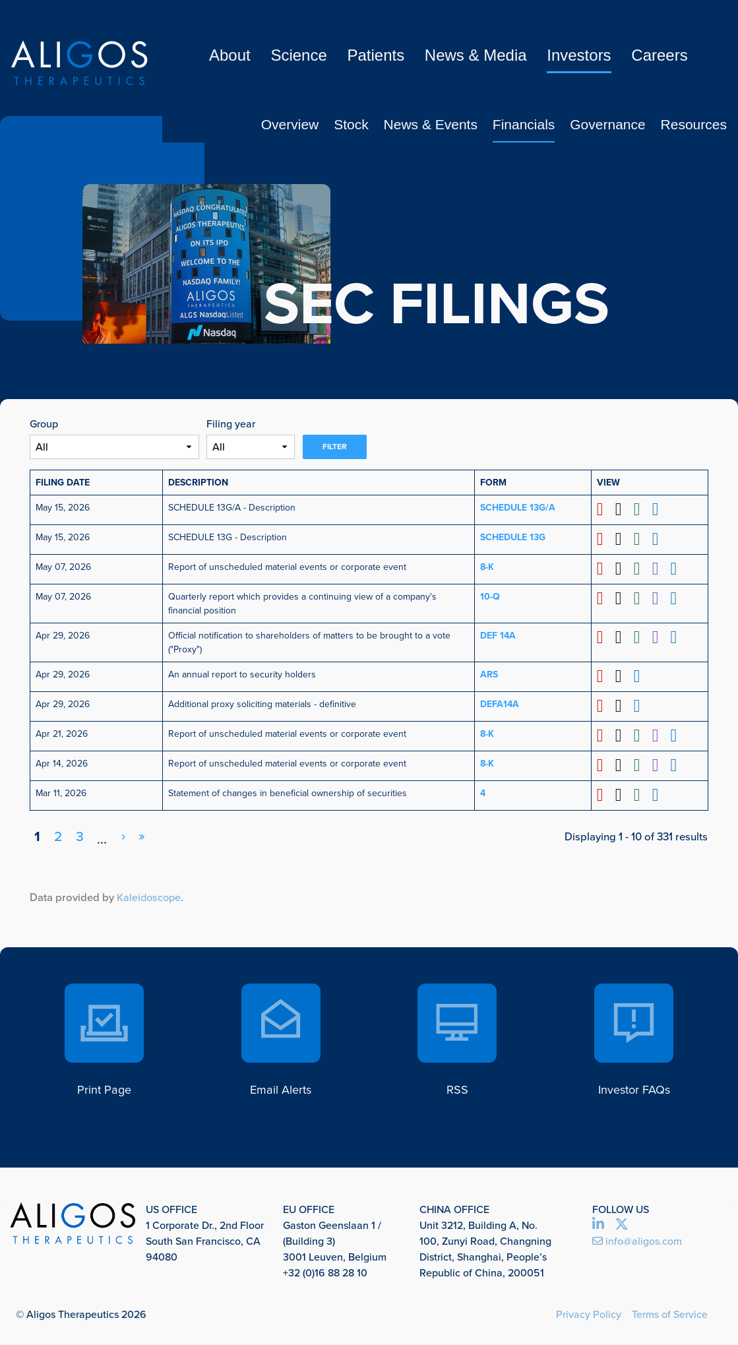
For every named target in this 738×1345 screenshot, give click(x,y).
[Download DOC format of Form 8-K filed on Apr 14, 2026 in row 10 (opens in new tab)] (623, 763)
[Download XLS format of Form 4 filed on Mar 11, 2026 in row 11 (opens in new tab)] (641, 792)
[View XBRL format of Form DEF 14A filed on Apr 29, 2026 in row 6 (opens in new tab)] (659, 636)
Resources (694, 124)
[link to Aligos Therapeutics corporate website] (79, 62)
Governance (607, 124)
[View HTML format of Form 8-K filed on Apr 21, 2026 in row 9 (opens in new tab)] (677, 733)
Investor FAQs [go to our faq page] (634, 1084)
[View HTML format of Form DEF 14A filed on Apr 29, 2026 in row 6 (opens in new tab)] (677, 636)
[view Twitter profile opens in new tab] (625, 1221)
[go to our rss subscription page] (457, 1018)
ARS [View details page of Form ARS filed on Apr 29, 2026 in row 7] (489, 673)
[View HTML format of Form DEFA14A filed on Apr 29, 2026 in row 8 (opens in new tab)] (641, 704)
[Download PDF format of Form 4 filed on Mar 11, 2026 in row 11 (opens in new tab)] (606, 792)
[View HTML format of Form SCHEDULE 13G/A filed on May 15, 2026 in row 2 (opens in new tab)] (659, 509)
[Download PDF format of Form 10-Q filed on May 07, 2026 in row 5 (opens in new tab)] (606, 597)
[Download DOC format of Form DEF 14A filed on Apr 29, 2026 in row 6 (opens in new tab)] (623, 636)
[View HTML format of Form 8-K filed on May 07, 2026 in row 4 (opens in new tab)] (677, 568)
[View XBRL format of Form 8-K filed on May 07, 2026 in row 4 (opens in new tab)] (659, 568)
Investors (579, 55)
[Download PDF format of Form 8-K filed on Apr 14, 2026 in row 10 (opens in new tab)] (606, 763)
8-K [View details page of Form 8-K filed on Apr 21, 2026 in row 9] (487, 731)
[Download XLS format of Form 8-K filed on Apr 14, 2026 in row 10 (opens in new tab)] (641, 763)
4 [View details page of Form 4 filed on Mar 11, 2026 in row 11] (482, 790)
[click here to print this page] (104, 1018)
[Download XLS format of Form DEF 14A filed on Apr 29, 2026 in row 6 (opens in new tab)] (641, 636)
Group (44, 423)
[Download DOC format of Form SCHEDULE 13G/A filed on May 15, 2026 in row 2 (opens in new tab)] (623, 509)
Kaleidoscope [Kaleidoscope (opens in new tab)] (150, 893)
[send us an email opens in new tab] (660, 1237)
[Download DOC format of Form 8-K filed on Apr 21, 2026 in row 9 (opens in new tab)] (623, 733)
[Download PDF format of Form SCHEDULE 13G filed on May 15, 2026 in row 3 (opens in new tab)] (606, 539)
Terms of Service (670, 1310)
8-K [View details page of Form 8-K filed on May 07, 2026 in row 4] (487, 566)
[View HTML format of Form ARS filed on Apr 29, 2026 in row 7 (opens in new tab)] (641, 675)
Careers (659, 55)
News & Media (476, 55)
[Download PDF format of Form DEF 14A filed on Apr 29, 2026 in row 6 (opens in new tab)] (606, 636)
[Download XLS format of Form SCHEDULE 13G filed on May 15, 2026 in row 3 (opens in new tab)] (641, 539)
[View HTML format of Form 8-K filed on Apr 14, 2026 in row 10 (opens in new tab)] (677, 763)
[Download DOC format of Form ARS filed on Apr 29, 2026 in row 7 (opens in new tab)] (623, 675)
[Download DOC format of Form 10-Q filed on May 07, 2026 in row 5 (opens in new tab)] (623, 597)
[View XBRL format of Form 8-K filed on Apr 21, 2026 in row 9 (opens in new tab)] (659, 733)
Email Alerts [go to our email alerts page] (281, 1084)
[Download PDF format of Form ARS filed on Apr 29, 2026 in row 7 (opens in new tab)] (606, 675)
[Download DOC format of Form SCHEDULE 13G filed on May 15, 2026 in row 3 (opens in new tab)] (623, 539)
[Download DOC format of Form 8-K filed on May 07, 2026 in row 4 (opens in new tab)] (623, 568)
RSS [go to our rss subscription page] (457, 1084)
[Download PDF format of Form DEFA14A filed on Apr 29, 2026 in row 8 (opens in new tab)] (606, 704)
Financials (524, 124)
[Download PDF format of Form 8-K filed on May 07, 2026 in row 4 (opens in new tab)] (606, 568)
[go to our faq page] (633, 1018)
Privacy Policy (588, 1310)
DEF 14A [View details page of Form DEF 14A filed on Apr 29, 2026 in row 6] (498, 634)
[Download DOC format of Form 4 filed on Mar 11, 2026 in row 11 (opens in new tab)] (623, 792)
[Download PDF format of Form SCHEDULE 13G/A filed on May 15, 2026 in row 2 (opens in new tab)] (606, 509)
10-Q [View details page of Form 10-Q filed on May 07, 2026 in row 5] (490, 595)
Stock (351, 124)
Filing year (230, 423)
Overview (290, 124)
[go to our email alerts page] (280, 1018)
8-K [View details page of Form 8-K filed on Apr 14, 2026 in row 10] (487, 761)
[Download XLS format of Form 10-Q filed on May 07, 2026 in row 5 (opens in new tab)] (641, 597)
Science (298, 55)
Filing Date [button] (63, 482)
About (230, 55)
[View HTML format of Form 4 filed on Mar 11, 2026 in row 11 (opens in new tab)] (659, 792)
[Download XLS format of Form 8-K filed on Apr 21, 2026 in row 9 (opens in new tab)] (641, 733)
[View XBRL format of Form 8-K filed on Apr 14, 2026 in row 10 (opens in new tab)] (659, 763)
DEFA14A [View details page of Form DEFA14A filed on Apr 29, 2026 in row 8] (499, 702)
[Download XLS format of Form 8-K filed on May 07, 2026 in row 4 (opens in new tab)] (641, 568)
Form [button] (493, 482)
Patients (375, 55)
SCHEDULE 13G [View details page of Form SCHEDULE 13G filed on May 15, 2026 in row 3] (512, 537)
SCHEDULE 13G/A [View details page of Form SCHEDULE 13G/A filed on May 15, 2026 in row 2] (517, 508)
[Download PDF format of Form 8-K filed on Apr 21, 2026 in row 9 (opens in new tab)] (606, 733)
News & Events (430, 124)
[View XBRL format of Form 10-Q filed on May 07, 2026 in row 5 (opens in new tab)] (659, 597)
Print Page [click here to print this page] (104, 1084)
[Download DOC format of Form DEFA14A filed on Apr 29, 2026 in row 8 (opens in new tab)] (623, 704)
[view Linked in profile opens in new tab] (603, 1221)
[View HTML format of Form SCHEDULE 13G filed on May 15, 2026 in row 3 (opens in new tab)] (659, 539)
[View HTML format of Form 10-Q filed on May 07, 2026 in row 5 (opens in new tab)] (677, 597)
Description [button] (198, 482)
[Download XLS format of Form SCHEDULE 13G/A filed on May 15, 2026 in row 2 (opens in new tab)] (641, 509)
